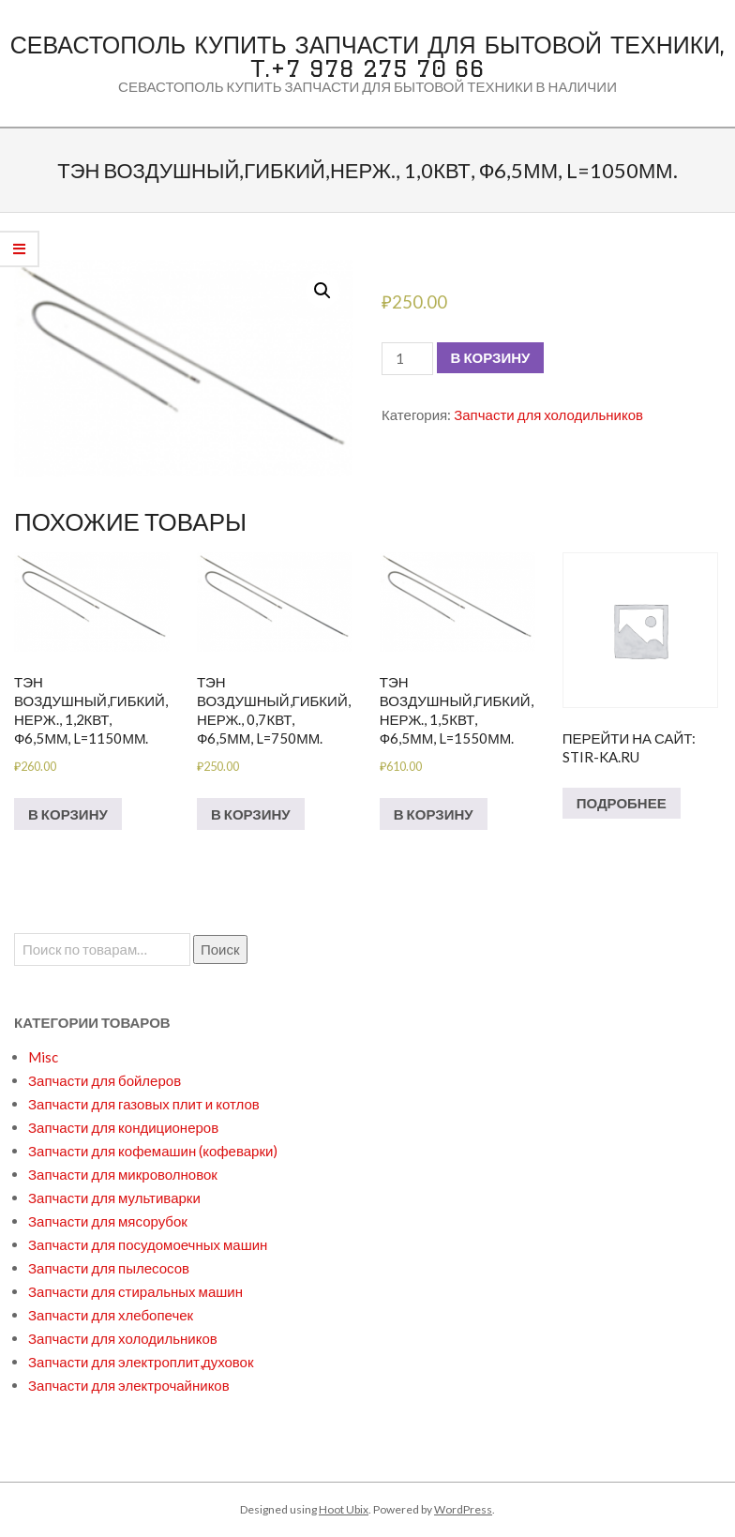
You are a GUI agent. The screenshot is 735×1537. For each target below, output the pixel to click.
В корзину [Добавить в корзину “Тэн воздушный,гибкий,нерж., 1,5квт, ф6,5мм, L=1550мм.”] (433, 814)
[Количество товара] (407, 358)
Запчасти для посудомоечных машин (147, 1244)
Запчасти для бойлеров (104, 1080)
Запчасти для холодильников (548, 414)
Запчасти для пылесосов (108, 1267)
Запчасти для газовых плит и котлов (144, 1103)
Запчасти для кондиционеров (123, 1127)
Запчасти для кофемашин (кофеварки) (153, 1150)
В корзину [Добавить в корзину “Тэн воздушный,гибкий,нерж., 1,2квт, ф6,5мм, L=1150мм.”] (68, 814)
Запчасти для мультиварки (114, 1197)
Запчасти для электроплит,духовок (141, 1361)
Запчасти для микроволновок (123, 1174)
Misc (43, 1056)
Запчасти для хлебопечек (110, 1314)
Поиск (220, 949)
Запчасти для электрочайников (129, 1385)
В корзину (491, 357)
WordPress (463, 1509)
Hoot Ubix (343, 1509)
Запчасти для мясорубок (108, 1221)
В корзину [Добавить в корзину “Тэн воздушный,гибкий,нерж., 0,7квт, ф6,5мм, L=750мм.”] (251, 814)
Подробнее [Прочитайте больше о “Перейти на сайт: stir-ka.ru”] (622, 802)
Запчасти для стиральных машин (135, 1291)
